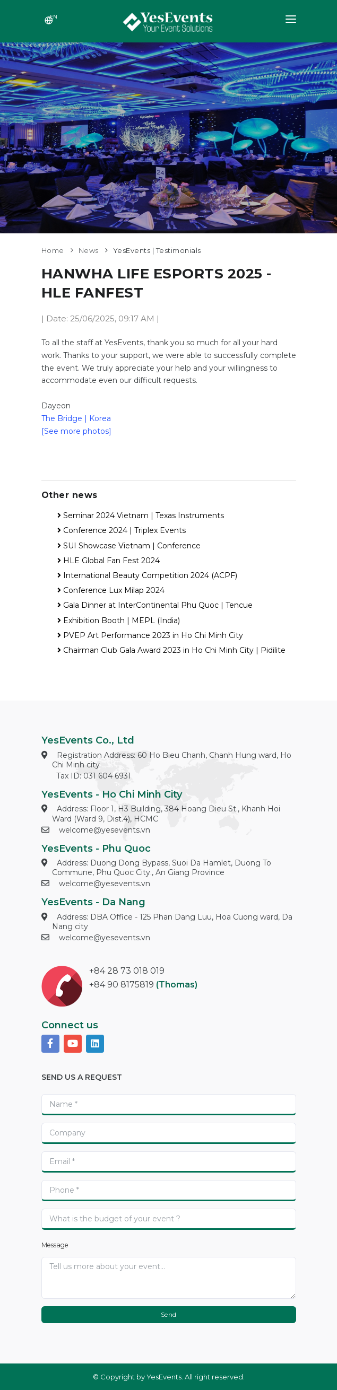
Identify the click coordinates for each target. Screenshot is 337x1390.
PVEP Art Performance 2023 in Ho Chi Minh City (150, 635)
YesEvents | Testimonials (157, 250)
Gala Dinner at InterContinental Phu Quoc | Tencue (155, 605)
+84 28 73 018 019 (127, 971)
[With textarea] (168, 1278)
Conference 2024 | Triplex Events (121, 530)
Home (52, 250)
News (89, 250)
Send (169, 1314)
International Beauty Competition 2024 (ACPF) (147, 575)
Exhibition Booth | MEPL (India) (118, 620)
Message (54, 1245)
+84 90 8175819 (121, 985)
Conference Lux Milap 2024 (111, 590)
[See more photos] (76, 431)
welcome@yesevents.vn (104, 830)
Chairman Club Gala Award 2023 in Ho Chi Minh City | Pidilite (171, 650)
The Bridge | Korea (76, 418)
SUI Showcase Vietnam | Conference (129, 545)
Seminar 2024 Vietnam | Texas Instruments (140, 515)
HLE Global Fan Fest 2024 (108, 560)
